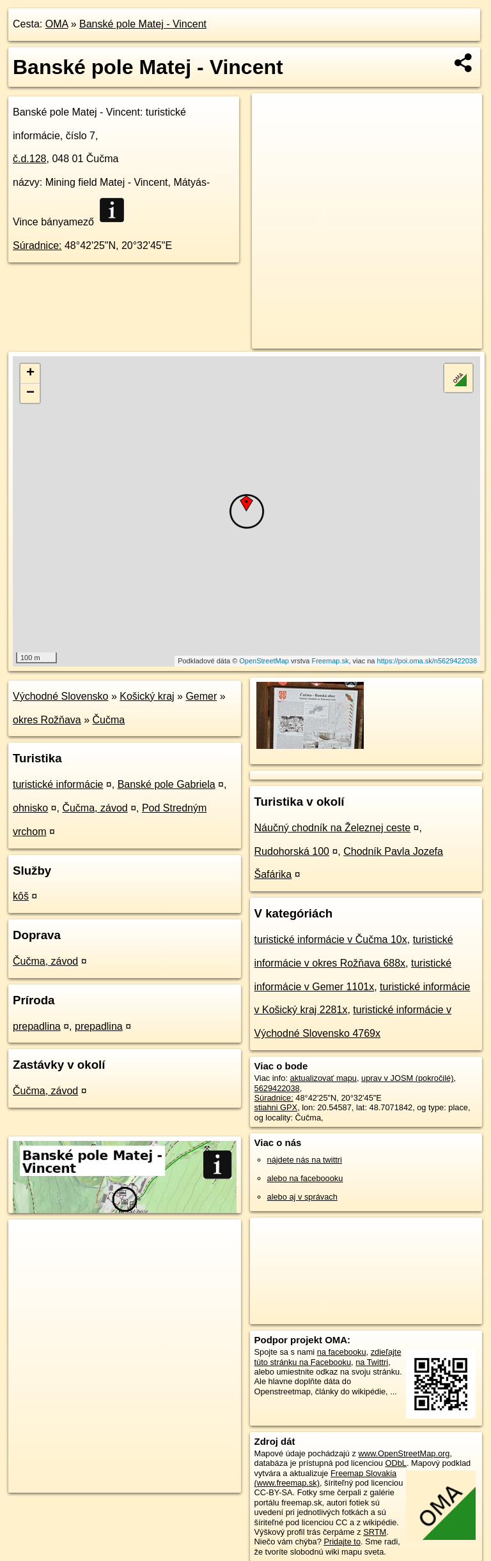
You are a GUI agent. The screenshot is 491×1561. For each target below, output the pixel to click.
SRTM (374, 1532)
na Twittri (371, 1362)
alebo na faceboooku (305, 1178)
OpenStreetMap (264, 661)
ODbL (395, 1463)
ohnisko (30, 808)
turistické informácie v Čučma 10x (330, 939)
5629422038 (277, 1088)
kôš (21, 896)
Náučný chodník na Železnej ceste (332, 827)
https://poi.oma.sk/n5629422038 (427, 661)
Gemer (201, 696)
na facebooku (341, 1352)
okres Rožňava (47, 719)
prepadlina (37, 1026)
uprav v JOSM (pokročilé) (407, 1078)
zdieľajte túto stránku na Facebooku (327, 1356)
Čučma (109, 719)
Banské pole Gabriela (166, 784)
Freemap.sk (329, 661)
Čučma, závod (94, 808)
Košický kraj (147, 696)
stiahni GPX (276, 1107)
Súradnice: (37, 245)
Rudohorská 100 (291, 851)
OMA (56, 24)
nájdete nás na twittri (304, 1160)
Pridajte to (342, 1541)
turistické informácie (58, 784)
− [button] (30, 393)
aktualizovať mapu (323, 1078)
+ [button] (30, 373)
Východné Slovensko (60, 696)
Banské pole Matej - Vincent (143, 24)
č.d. (30, 158)
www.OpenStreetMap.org (403, 1453)
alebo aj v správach (302, 1197)
